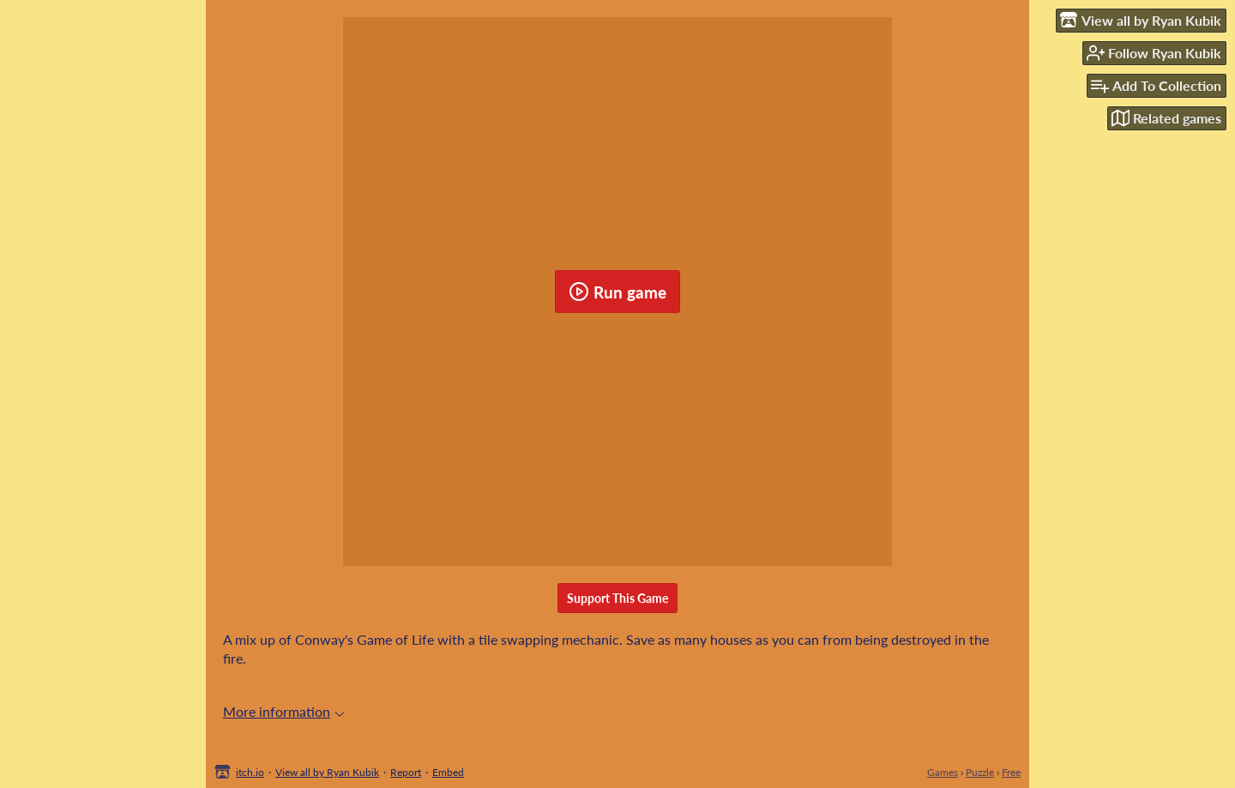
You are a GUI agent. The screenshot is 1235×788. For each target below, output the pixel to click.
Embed (448, 772)
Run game (617, 291)
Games (942, 772)
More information (284, 711)
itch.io (250, 772)
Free (1011, 772)
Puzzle (980, 772)
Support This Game (617, 598)
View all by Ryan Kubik (327, 772)
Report (405, 772)
